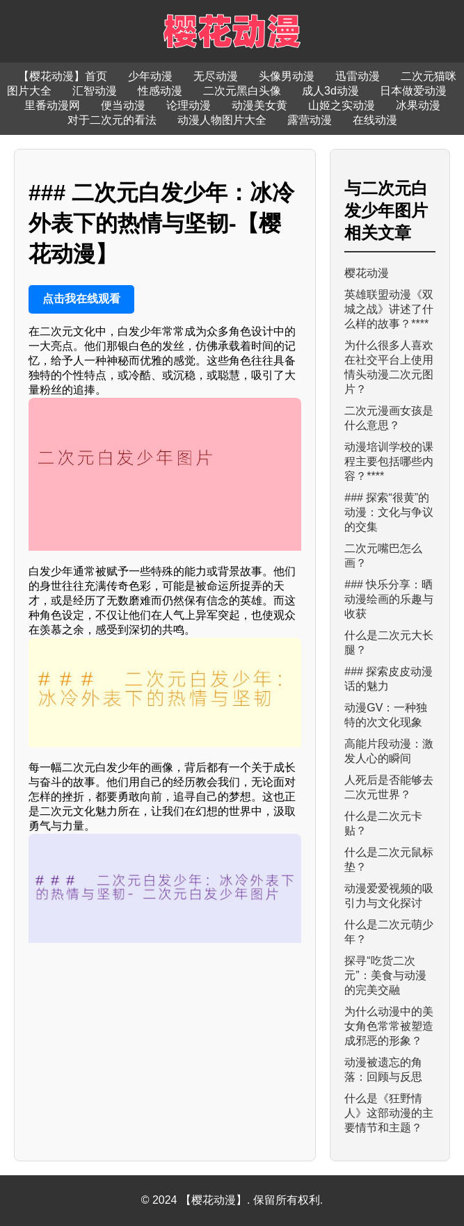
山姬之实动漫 (341, 105)
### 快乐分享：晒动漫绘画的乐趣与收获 (388, 599)
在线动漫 (375, 120)
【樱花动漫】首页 (62, 76)
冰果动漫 (418, 105)
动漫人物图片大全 (221, 120)
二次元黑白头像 (242, 91)
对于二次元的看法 (112, 120)
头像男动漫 (286, 76)
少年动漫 (150, 76)
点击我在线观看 (81, 299)
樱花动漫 (366, 273)
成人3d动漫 (330, 91)
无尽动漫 (215, 76)
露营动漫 (309, 120)
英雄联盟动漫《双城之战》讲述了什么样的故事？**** (388, 309)
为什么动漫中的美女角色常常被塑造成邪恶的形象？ (388, 1026)
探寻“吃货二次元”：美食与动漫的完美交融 (385, 975)
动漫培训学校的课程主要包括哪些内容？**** (388, 461)
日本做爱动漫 (413, 91)
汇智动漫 (94, 91)
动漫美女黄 (259, 105)
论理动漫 (188, 105)
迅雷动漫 (357, 76)
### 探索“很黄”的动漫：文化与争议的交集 (388, 512)
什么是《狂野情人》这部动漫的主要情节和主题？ (388, 1113)
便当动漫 (123, 105)
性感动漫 (160, 91)
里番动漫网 (52, 105)
